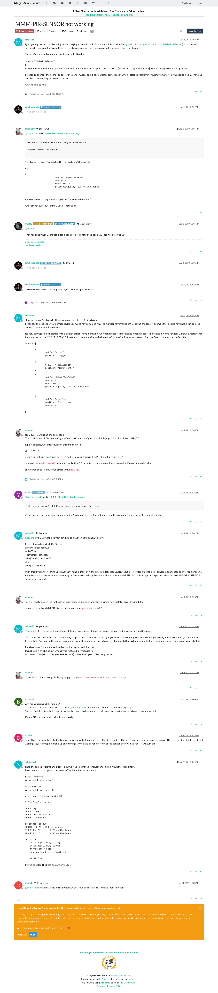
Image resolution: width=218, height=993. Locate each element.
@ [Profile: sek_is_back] (32, 887)
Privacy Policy (114, 986)
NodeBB (105, 982)
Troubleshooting (24, 31)
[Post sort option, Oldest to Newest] (181, 31)
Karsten (132, 979)
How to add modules (33, 245)
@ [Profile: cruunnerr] (31, 228)
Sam (104, 979)
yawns (28, 492)
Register (22, 934)
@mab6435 (42, 128)
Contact (100, 986)
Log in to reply (195, 31)
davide (28, 735)
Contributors (131, 982)
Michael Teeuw (122, 975)
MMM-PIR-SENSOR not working (62, 133)
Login (32, 934)
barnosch (29, 699)
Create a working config (34, 242)
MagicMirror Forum (27, 3)
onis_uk (28, 883)
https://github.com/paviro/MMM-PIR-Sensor (158, 44)
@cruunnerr (84, 223)
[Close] (200, 908)
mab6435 (29, 39)
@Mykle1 (68, 263)
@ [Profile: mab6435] (31, 133)
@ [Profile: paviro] (130, 44)
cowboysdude (32, 107)
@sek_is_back (41, 883)
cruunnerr (30, 128)
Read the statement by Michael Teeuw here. (109, 14)
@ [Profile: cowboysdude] (33, 496)
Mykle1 (28, 223)
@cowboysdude (55, 492)
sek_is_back (30, 762)
